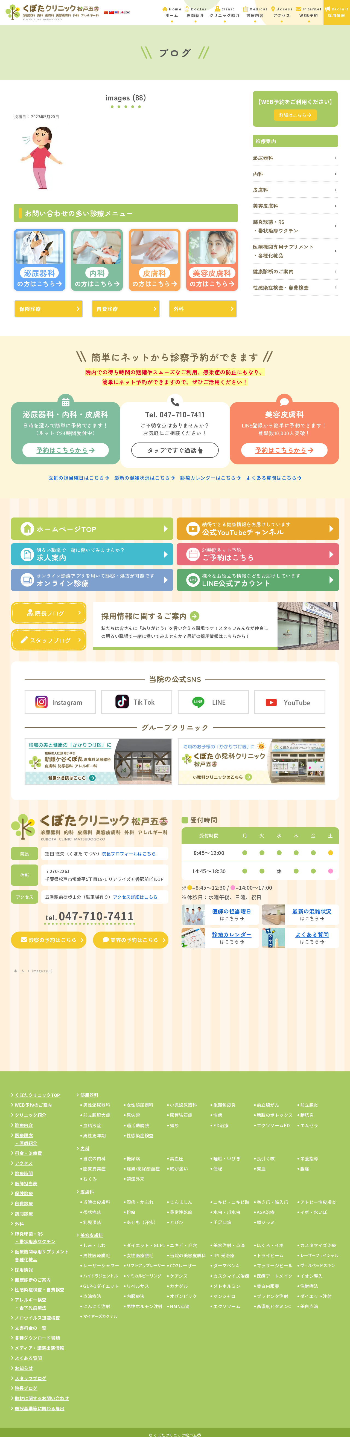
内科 (258, 173)
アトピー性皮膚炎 (318, 1196)
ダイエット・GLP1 (146, 1239)
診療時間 (24, 1167)
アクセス (24, 1157)
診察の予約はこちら (48, 934)
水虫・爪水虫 (226, 1206)
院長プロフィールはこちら (129, 848)
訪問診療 (24, 1207)
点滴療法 (92, 1290)
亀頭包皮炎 (224, 1099)
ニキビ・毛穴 (183, 1239)
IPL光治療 (223, 1249)
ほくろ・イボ (270, 1239)
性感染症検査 (140, 1129)
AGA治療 (266, 1206)
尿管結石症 (181, 1109)
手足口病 (222, 1216)
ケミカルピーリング (144, 1270)
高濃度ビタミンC (274, 1300)
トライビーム (270, 1249)
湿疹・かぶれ (140, 1196)
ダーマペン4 (225, 1260)
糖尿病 (133, 1152)
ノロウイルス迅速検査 (37, 1312)
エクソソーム (226, 1300)
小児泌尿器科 (183, 1099)
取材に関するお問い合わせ (42, 1392)
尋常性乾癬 (181, 1206)
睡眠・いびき (226, 1152)
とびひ (176, 1216)
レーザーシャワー (101, 1260)
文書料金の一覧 (30, 1322)
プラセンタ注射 (272, 1290)
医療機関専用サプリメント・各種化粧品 (283, 251)
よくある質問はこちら (274, 473)
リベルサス (138, 1280)
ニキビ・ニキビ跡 (231, 1196)
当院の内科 (94, 1152)
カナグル (179, 1280)
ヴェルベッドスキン (317, 1260)
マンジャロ (224, 1290)
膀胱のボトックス (275, 1109)
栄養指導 (309, 1152)
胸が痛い (179, 1163)
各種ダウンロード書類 (37, 1332)
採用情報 (24, 1263)
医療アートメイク (275, 1270)
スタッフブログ (46, 635)
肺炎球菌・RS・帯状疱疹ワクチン (276, 226)
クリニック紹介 (30, 1109)
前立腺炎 (309, 1099)
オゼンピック (183, 1290)
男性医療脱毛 (96, 1249)
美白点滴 (309, 1300)
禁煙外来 (136, 1173)
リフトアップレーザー (146, 1260)
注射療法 (309, 1280)
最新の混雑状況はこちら (144, 473)
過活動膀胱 (138, 1119)
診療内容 (24, 1119)
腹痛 (304, 1163)
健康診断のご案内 (273, 271)
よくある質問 (28, 1352)
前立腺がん (268, 1099)
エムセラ (309, 1119)
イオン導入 (311, 1270)
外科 (179, 308)
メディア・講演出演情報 (39, 1342)
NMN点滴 (180, 1300)
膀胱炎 (307, 1109)
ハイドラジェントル (100, 1270)
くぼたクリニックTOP (37, 1089)
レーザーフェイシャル (319, 1249)
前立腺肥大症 (96, 1109)
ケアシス (179, 1270)
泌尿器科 (263, 157)
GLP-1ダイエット (101, 1280)
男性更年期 (94, 1129)
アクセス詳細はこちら (135, 891)
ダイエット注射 (316, 1290)
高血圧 (176, 1152)
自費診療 (107, 308)
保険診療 (29, 308)
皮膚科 (260, 189)
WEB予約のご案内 (33, 1099)
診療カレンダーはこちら (210, 473)
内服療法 (136, 1290)
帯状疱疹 (92, 1206)
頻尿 (174, 1119)
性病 (217, 1109)
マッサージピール (275, 1260)
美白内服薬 (268, 1280)
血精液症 (92, 1119)
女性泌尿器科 (140, 1099)
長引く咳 (266, 1152)
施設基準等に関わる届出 (40, 1402)
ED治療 (221, 1119)
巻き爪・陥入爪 (272, 1196)
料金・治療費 (28, 1147)
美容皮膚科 (265, 205)
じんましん (181, 1196)
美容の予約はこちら (130, 934)
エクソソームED (273, 1119)
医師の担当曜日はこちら (78, 473)
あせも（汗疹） (142, 1216)
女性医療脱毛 (140, 1249)
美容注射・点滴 (229, 1239)
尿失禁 (133, 1109)
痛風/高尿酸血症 (143, 1163)
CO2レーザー (183, 1260)
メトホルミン (226, 1280)
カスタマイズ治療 (318, 1239)
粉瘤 (131, 1206)
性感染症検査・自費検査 (281, 287)
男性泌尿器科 (96, 1099)
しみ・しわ (94, 1239)
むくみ (90, 1173)
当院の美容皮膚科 (188, 1249)
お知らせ (24, 1362)
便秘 (217, 1163)
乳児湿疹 (92, 1216)
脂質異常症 (94, 1163)
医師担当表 (26, 1177)
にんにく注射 (96, 1300)
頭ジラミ (266, 1216)
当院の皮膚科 (96, 1196)
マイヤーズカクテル (100, 1310)
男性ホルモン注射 (145, 1300)
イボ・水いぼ (313, 1206)
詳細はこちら (295, 115)
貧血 (261, 1163)
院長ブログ (46, 608)
